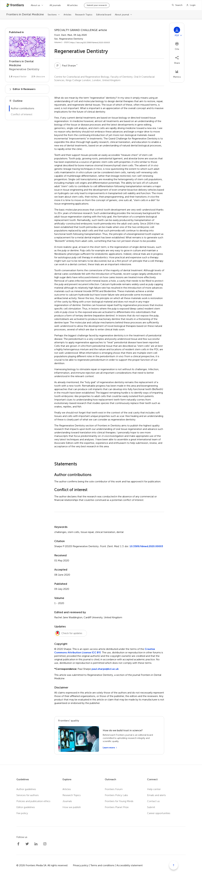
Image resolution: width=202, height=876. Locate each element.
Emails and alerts (156, 795)
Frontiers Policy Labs (116, 795)
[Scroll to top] (173, 865)
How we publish (71, 807)
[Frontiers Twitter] (27, 844)
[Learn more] (110, 747)
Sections (52, 14)
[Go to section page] (27, 55)
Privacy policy (80, 865)
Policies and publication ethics (33, 801)
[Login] (191, 5)
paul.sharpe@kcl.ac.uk (105, 668)
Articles (67, 14)
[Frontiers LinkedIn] (36, 844)
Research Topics (83, 14)
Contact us (153, 801)
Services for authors (27, 795)
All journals (55, 5)
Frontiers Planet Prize (117, 807)
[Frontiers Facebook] (18, 844)
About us (35, 5)
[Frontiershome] (15, 5)
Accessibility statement (129, 865)
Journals (67, 801)
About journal (122, 14)
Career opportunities (158, 813)
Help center (154, 789)
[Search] (177, 5)
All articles (72, 5)
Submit (151, 807)
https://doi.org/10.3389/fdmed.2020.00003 (90, 42)
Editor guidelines (25, 807)
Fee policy (22, 813)
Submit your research (97, 5)
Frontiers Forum (114, 789)
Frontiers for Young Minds (119, 801)
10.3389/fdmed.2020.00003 (146, 546)
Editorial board (103, 14)
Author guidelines (26, 789)
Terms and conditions (102, 865)
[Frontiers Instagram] (45, 844)
